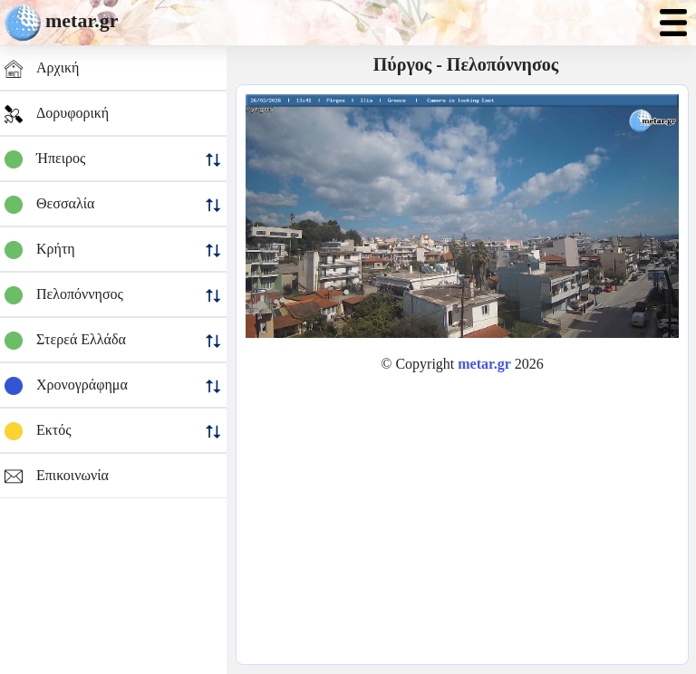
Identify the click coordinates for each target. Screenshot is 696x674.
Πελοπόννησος (113, 295)
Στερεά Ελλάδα (113, 341)
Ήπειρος (113, 159)
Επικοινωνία (57, 476)
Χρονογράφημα (113, 386)
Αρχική (42, 69)
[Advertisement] (462, 513)
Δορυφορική (57, 114)
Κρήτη (113, 250)
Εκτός (113, 431)
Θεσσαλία (113, 205)
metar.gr (81, 20)
